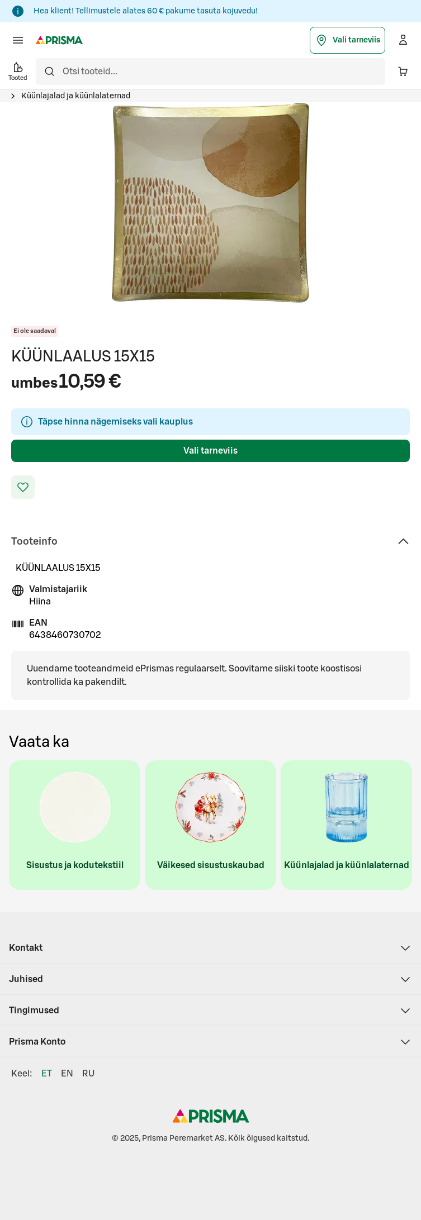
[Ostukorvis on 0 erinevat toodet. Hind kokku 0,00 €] (403, 71)
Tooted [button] (17, 70)
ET (46, 1073)
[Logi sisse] (403, 40)
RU (88, 1073)
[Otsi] (49, 71)
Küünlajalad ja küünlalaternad (75, 96)
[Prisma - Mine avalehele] (59, 40)
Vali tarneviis (347, 40)
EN (67, 1073)
